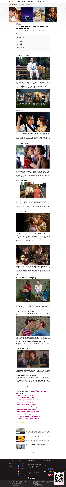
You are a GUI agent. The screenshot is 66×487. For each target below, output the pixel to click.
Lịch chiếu (19, 1)
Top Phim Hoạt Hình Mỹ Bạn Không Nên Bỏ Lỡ (26, 395)
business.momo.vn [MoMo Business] (49, 464)
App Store (46, 471)
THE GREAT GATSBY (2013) (21, 44)
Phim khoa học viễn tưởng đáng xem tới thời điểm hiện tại (28, 418)
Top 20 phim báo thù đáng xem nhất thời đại (25, 397)
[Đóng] (64, 471)
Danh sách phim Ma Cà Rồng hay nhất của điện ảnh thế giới (28, 416)
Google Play (52, 471)
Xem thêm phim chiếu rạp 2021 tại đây (38, 391)
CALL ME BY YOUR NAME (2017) (21, 47)
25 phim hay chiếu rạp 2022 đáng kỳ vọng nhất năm (26, 404)
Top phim (37, 1)
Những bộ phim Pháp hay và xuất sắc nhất (25, 402)
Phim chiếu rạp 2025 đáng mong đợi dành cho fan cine (27, 399)
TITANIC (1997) (19, 38)
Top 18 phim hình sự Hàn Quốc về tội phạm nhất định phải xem (29, 414)
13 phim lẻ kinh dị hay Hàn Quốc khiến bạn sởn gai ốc (27, 409)
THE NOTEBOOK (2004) (20, 40)
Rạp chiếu (24, 1)
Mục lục (33, 35)
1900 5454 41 (32, 472)
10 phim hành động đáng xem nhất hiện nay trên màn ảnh (28, 411)
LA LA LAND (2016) (19, 41)
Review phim (33, 1)
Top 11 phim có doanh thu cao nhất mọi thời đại (26, 406)
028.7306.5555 (35, 475)
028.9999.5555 (39, 475)
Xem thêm (33, 452)
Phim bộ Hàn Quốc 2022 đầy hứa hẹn (24, 400)
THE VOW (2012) (19, 43)
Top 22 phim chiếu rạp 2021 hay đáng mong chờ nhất (27, 407)
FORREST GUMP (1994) (20, 37)
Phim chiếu (28, 1)
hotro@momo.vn (32, 473)
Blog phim (42, 1)
